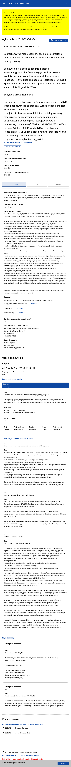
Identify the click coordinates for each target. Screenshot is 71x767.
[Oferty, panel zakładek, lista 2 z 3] (37, 184)
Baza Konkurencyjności (19, 3)
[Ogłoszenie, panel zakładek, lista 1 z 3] (14, 184)
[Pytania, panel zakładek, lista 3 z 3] (58, 184)
